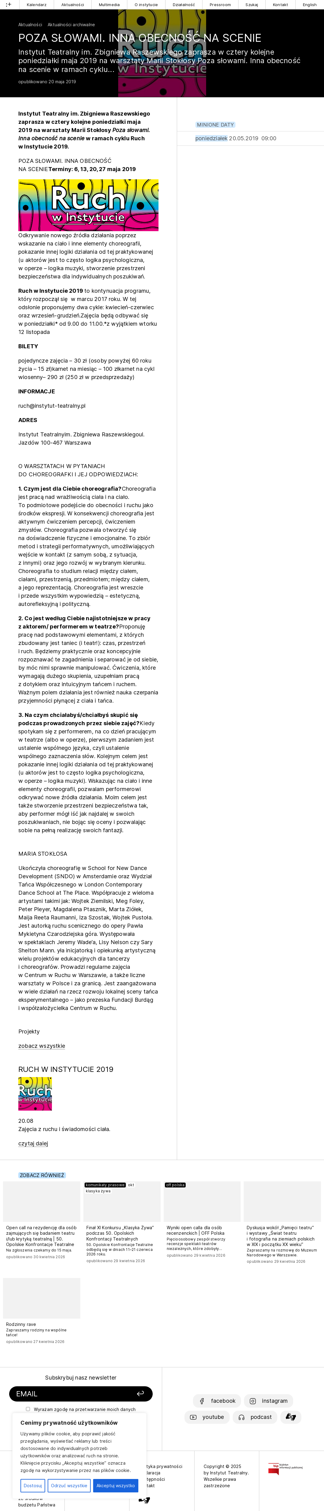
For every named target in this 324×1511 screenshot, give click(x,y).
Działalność (184, 4)
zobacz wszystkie (41, 1046)
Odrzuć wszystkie (69, 1485)
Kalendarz (37, 4)
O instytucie (146, 4)
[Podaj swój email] (63, 1394)
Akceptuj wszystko (115, 1485)
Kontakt (280, 4)
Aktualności (72, 4)
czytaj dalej (33, 1143)
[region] (79, 1456)
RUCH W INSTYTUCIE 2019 (66, 1069)
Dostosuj (33, 1485)
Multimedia (109, 4)
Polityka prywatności (160, 1466)
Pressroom (220, 4)
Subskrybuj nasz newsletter (80, 1377)
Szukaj (252, 4)
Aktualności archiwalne (71, 24)
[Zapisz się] (128, 1394)
